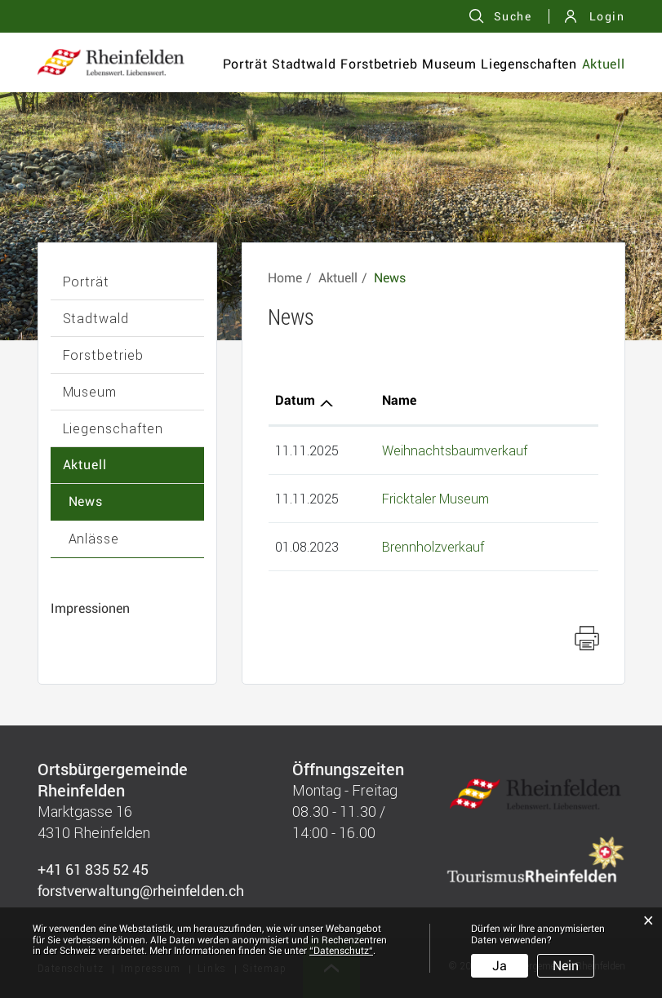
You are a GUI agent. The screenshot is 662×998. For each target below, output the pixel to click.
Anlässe (94, 538)
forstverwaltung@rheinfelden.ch (141, 890)
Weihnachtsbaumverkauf (454, 450)
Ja (499, 966)
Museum (449, 64)
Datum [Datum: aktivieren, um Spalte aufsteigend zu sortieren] (295, 400)
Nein (566, 966)
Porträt (245, 64)
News (86, 501)
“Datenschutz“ (341, 950)
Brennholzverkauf (433, 546)
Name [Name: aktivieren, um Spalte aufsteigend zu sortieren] (399, 400)
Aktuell (603, 64)
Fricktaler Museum (435, 498)
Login (607, 16)
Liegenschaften (528, 64)
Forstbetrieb (378, 64)
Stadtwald (303, 64)
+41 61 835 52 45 (93, 869)
